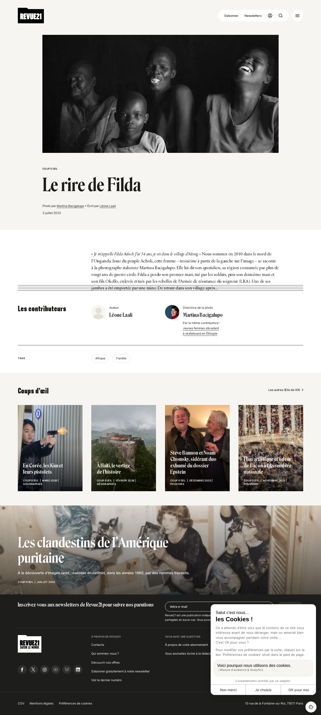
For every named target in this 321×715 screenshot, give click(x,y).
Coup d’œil (50, 168)
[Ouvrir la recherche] (280, 15)
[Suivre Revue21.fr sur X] (33, 669)
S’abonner (231, 16)
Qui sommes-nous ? (105, 653)
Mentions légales (41, 703)
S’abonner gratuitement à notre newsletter (120, 671)
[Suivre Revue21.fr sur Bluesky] (66, 669)
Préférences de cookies (75, 703)
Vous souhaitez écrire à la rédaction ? (191, 653)
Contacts (97, 645)
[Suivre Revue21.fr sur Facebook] (22, 669)
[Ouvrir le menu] (297, 15)
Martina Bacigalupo (70, 206)
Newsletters (253, 16)
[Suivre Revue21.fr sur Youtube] (55, 669)
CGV (21, 703)
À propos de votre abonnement (186, 645)
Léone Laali (108, 206)
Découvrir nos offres (105, 662)
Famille (121, 358)
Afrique (100, 358)
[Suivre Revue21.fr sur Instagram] (44, 669)
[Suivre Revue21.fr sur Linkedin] (78, 669)
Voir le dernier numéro (106, 680)
